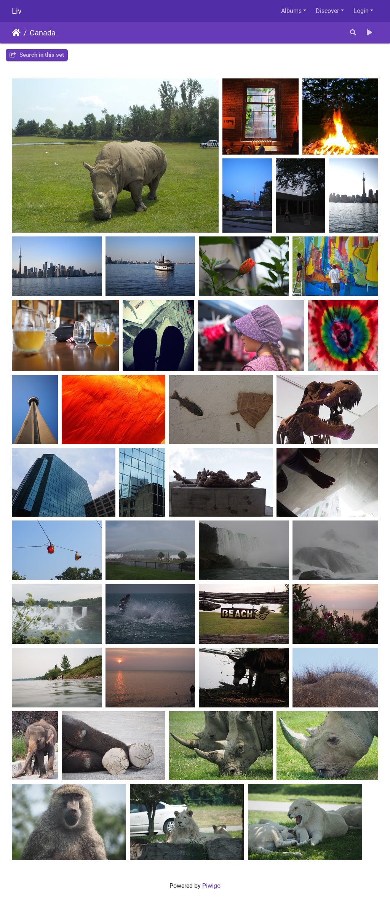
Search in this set (37, 54)
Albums (291, 10)
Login (361, 10)
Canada (43, 32)
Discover (327, 10)
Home (16, 32)
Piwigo (211, 885)
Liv (17, 11)
